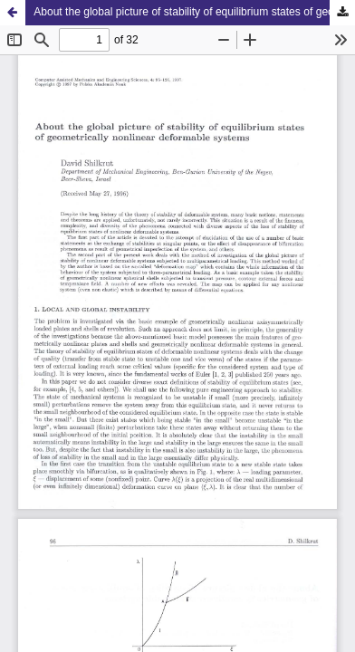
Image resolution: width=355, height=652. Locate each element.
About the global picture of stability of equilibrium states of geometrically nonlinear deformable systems (194, 11)
